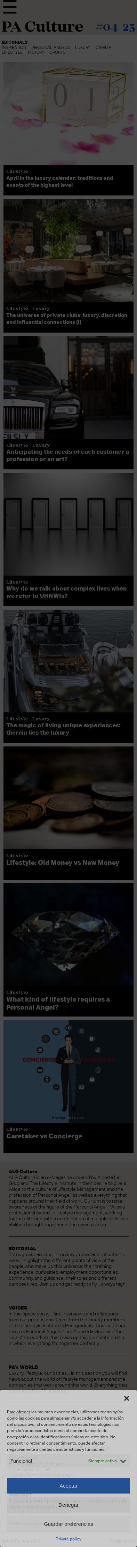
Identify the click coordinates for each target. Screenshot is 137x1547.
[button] (126, 1398)
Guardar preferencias (68, 1524)
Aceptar (68, 1486)
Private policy (68, 1539)
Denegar (68, 1505)
